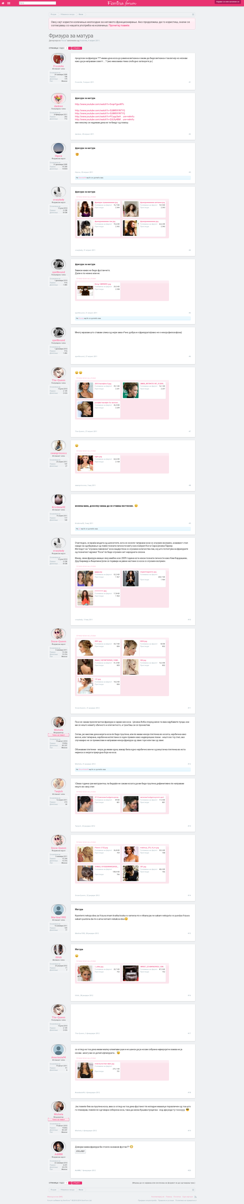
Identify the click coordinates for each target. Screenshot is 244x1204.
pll (80, 529)
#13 (189, 826)
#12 (189, 764)
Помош (169, 1197)
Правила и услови (166, 1200)
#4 (190, 250)
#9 (190, 523)
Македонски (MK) (55, 1197)
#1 (190, 82)
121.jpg (98, 679)
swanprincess (58, 457)
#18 (189, 1093)
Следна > (77, 48)
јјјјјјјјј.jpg (98, 572)
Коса (64, 41)
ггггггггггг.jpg (100, 591)
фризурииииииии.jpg (149, 221)
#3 (190, 172)
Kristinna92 (58, 511)
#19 (189, 1131)
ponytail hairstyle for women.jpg (108, 403)
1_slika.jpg (99, 967)
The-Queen (58, 384)
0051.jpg (98, 641)
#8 (190, 485)
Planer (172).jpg (101, 848)
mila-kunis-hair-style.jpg (104, 1064)
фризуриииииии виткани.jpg (152, 202)
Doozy (81, 318)
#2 (190, 134)
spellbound (58, 276)
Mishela (58, 734)
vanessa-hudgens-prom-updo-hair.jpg (155, 797)
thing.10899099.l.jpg (103, 284)
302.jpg (143, 660)
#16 (189, 995)
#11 (189, 708)
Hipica (58, 160)
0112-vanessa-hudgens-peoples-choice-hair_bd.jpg (116, 797)
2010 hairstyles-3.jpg (103, 384)
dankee (58, 110)
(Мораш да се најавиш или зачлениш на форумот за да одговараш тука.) (163, 1183)
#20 (189, 1170)
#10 (189, 620)
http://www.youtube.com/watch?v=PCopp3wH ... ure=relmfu (104, 116)
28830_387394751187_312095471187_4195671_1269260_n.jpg (164, 384)
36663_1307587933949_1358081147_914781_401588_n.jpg (117, 660)
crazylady (58, 204)
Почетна (177, 1197)
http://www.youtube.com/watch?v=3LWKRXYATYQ (100, 110)
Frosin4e (83, 41)
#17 (189, 1033)
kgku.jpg (98, 457)
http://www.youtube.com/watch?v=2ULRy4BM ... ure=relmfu (104, 119)
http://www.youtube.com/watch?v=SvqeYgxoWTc (99, 104)
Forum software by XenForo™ (69, 1200)
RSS (196, 1197)
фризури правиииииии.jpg (106, 202)
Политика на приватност (186, 1200)
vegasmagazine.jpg (148, 572)
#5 (190, 313)
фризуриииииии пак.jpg (105, 221)
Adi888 (59, 1158)
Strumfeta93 (84, 769)
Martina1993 (58, 921)
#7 (190, 431)
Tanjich (58, 795)
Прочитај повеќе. (119, 25)
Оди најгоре (187, 1197)
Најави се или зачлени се (227, 2)
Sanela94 (82, 178)
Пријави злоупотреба (147, 1200)
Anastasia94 (58, 1061)
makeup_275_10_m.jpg (149, 848)
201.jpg (143, 867)
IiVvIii (59, 961)
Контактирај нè (157, 1197)
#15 (189, 933)
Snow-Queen (58, 645)
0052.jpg (143, 641)
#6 (190, 356)
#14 (189, 895)
